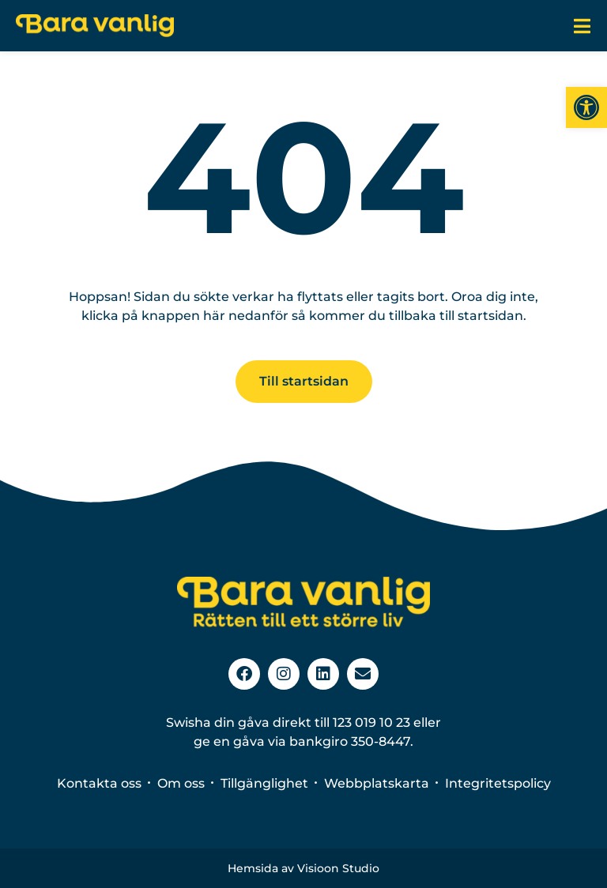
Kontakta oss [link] (99, 783)
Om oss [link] (181, 783)
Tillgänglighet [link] (264, 783)
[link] (586, 107)
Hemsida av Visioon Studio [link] (303, 868)
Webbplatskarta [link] (376, 783)
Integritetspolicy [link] (498, 783)
